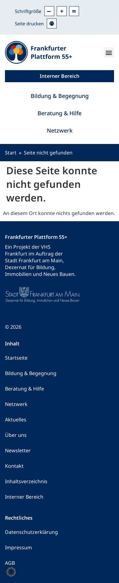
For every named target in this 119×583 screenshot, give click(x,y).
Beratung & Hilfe (59, 113)
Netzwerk (60, 130)
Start (10, 152)
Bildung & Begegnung (60, 95)
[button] (109, 52)
